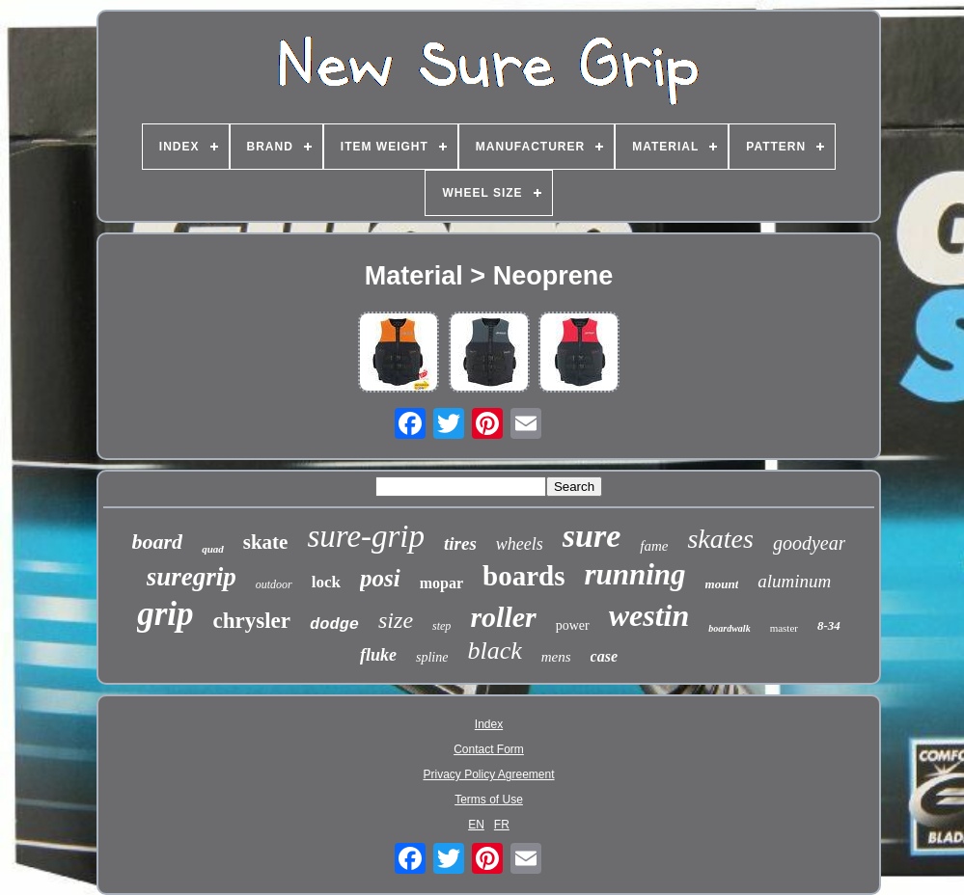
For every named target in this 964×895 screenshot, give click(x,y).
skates (720, 539)
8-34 (828, 625)
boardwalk (729, 628)
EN (476, 824)
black (494, 650)
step (441, 626)
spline (432, 657)
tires (460, 543)
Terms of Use (488, 799)
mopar (441, 583)
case (604, 656)
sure (591, 536)
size (395, 620)
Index (489, 724)
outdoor (274, 584)
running (634, 574)
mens (556, 656)
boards (523, 575)
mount (722, 584)
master (784, 628)
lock (326, 582)
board (157, 541)
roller (503, 617)
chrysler (251, 621)
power (573, 625)
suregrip (191, 576)
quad (213, 549)
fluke (378, 654)
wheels (519, 544)
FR (502, 824)
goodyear (809, 543)
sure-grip (366, 536)
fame (654, 546)
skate (266, 542)
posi (380, 578)
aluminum (794, 581)
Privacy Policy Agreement (488, 774)
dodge (334, 624)
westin (649, 615)
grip (165, 614)
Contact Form (489, 749)
